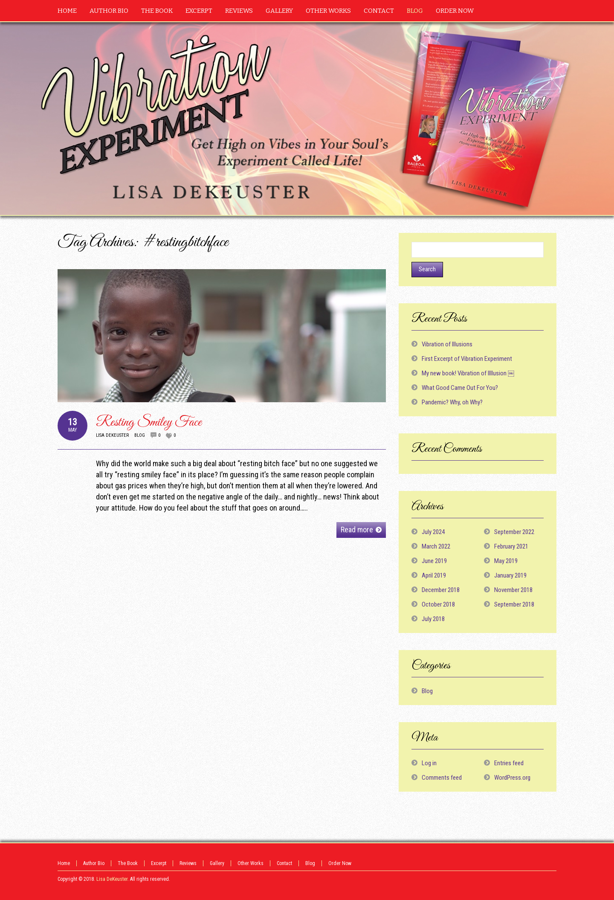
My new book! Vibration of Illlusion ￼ (468, 373)
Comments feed (442, 777)
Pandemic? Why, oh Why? (452, 402)
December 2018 (441, 590)
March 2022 (436, 546)
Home (64, 863)
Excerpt (158, 863)
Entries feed (509, 763)
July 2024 (433, 532)
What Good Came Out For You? (460, 388)
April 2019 (434, 575)
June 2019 (434, 561)
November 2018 (513, 590)
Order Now (339, 863)
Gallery (217, 863)
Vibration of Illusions (447, 344)
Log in (429, 763)
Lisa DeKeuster (112, 435)
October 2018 (438, 604)
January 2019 (510, 575)
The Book (128, 863)
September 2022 (514, 532)
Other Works (250, 863)
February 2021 (511, 546)
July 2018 (433, 619)
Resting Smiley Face (149, 422)
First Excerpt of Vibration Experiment (467, 359)
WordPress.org (512, 777)
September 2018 (514, 604)
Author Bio (93, 863)
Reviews (188, 863)
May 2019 (506, 561)
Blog (139, 435)
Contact (284, 863)
